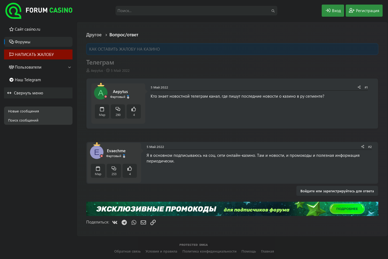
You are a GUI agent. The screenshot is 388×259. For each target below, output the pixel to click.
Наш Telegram (28, 79)
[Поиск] (196, 10)
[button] (69, 67)
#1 (366, 87)
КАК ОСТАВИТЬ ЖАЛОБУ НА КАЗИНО (124, 49)
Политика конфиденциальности (209, 251)
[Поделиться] (359, 87)
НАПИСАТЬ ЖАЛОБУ (34, 54)
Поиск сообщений (23, 120)
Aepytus (97, 70)
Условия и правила (161, 251)
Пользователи (28, 67)
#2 (370, 146)
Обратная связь (127, 251)
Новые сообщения (23, 111)
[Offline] (106, 97)
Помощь (248, 251)
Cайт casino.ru (27, 29)
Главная (267, 251)
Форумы (22, 41)
